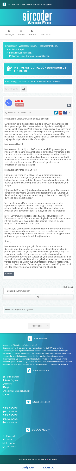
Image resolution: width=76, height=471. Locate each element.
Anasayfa (9, 33)
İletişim (7, 384)
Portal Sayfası (10, 380)
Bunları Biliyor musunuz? (20, 53)
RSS (6, 394)
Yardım (32, 33)
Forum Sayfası (11, 377)
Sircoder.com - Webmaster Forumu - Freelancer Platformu (31, 46)
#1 (70, 113)
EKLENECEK (10, 408)
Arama (21, 33)
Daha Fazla (45, 33)
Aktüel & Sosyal (16, 49)
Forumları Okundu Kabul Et (16, 391)
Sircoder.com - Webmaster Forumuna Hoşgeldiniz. (31, 4)
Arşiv (6, 387)
